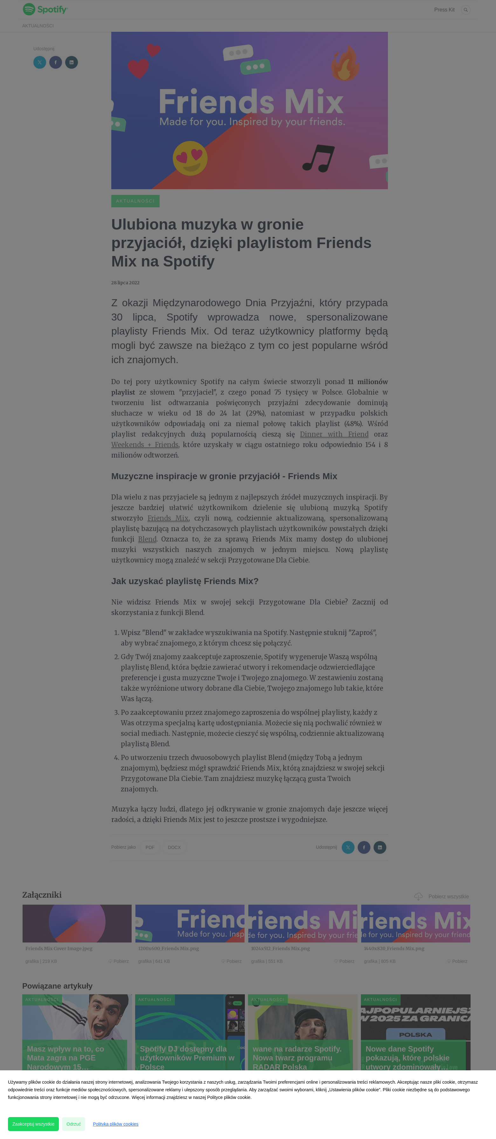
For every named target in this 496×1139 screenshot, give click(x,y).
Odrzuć (73, 1124)
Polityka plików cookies (115, 1124)
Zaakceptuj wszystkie (33, 1124)
